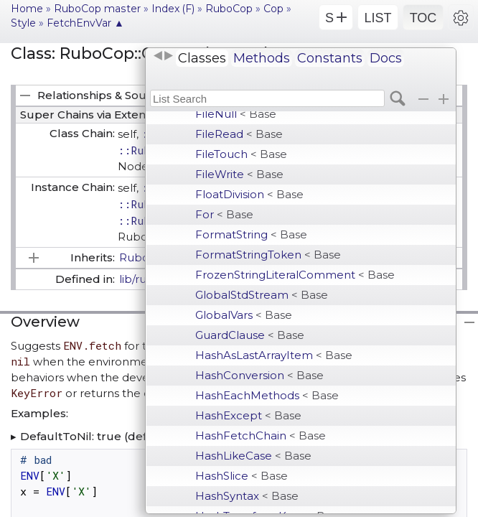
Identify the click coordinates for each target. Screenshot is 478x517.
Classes (202, 58)
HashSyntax (247, 496)
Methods (261, 58)
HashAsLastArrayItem (273, 355)
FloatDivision (249, 194)
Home (27, 8)
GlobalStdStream (261, 295)
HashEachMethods (267, 395)
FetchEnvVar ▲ (85, 23)
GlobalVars (243, 315)
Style (23, 23)
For (224, 214)
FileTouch (241, 154)
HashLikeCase (253, 455)
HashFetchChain (260, 435)
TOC (423, 18)
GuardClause (249, 335)
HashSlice (241, 476)
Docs (386, 58)
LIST (377, 18)
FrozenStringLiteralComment (295, 274)
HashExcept (248, 415)
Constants (329, 58)
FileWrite (239, 174)
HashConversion (259, 375)
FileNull (235, 114)
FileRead (239, 134)
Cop (273, 8)
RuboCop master (97, 8)
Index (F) (173, 8)
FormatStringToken (268, 254)
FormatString (251, 234)
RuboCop (229, 8)
